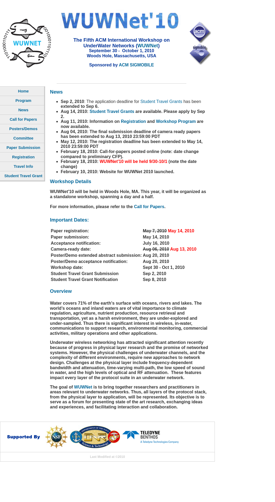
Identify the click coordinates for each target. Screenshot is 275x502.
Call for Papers (149, 206)
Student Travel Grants (161, 101)
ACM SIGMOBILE (136, 65)
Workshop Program (176, 121)
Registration (133, 121)
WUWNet (147, 45)
